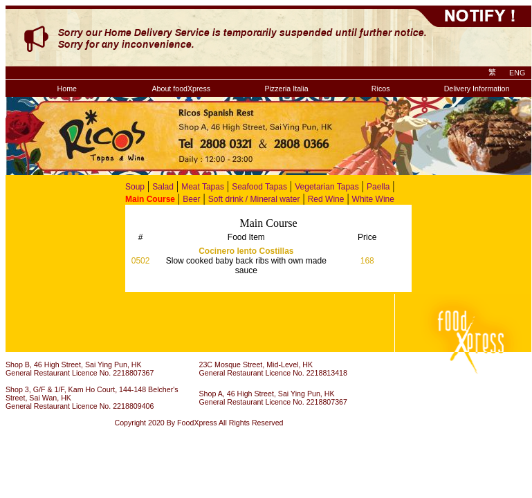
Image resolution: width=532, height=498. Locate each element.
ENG (517, 72)
